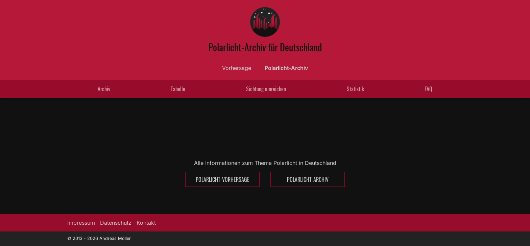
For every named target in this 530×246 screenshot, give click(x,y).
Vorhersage (236, 68)
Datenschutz (115, 222)
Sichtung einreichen (266, 89)
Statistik (355, 89)
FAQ (428, 89)
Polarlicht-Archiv (286, 68)
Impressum (81, 222)
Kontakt (146, 222)
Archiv (104, 89)
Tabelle (178, 89)
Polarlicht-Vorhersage (222, 179)
